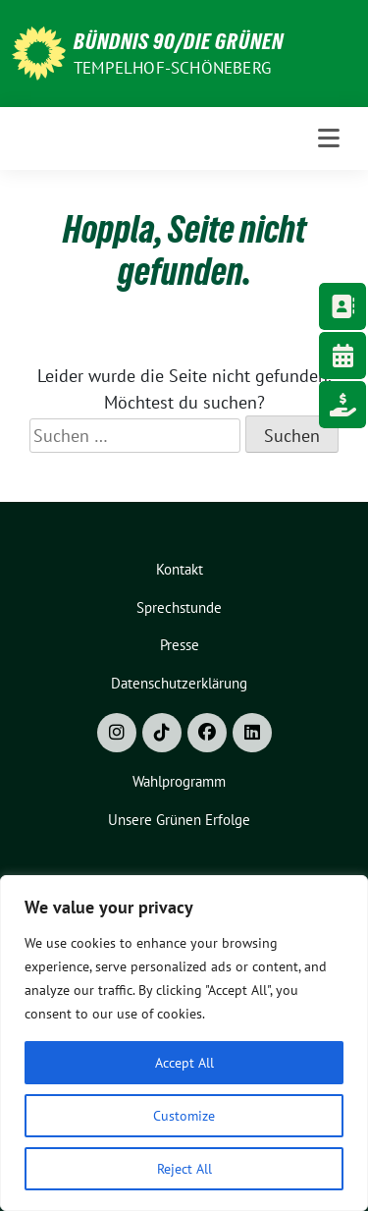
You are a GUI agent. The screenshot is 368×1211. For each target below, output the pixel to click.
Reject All (184, 1169)
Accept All (184, 1063)
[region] (184, 1043)
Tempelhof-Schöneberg (172, 68)
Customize (184, 1116)
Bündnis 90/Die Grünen (179, 41)
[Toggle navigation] (329, 138)
